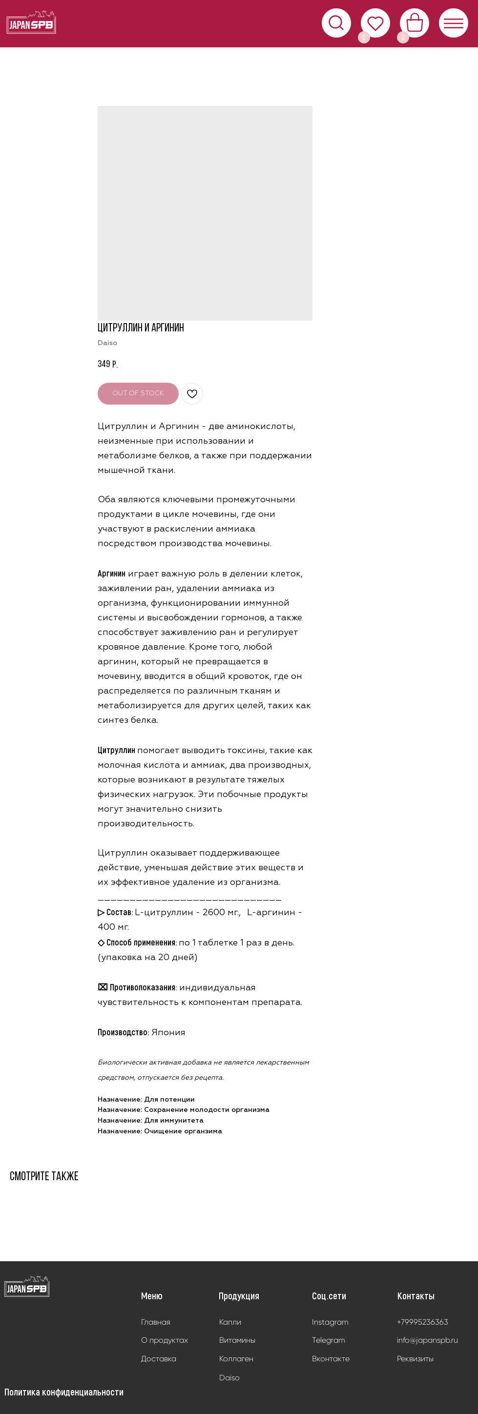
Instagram (330, 1322)
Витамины (237, 1340)
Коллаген (236, 1358)
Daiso (229, 1377)
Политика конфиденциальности (64, 1391)
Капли (230, 1322)
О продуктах (164, 1340)
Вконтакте (331, 1358)
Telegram (328, 1340)
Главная (155, 1322)
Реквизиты (415, 1358)
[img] (27, 1286)
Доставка (158, 1358)
